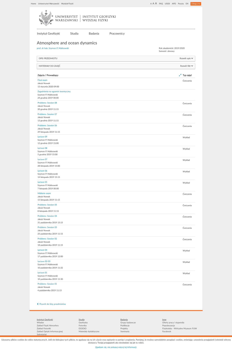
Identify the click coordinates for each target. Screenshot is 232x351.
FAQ (161, 4)
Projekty (124, 329)
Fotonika (83, 326)
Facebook (166, 332)
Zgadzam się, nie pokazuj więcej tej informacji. (116, 347)
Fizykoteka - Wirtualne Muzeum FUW (179, 329)
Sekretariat (42, 335)
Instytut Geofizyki (48, 33)
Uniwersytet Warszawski (48, 4)
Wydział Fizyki (67, 4)
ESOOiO (82, 329)
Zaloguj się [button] (195, 4)
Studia (74, 33)
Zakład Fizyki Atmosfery (48, 326)
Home (33, 4)
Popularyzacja (168, 326)
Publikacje (124, 326)
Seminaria (124, 332)
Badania (94, 33)
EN (187, 4)
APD (174, 4)
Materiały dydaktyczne (89, 332)
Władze (40, 323)
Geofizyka (83, 323)
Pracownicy (117, 33)
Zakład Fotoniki (44, 329)
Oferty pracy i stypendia (173, 323)
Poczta (181, 4)
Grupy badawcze (128, 323)
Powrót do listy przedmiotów (51, 304)
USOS (167, 4)
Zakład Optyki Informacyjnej (50, 332)
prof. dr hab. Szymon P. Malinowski (53, 48)
